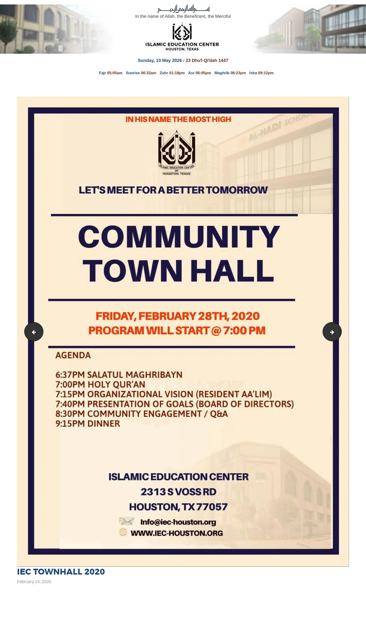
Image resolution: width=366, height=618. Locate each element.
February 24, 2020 (34, 581)
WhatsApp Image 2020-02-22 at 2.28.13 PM (32, 331)
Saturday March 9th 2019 (339, 331)
